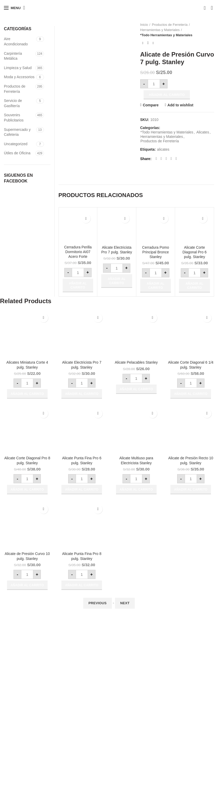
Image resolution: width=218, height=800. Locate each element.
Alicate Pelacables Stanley (136, 362)
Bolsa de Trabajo (163, 772)
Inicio (144, 25)
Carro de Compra (163, 736)
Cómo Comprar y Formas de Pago (141, 648)
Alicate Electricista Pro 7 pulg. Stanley (116, 249)
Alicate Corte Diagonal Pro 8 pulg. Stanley (27, 460)
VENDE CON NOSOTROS (134, 693)
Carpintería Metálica (13, 56)
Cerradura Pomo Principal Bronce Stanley (155, 252)
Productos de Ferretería (170, 25)
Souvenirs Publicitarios (13, 117)
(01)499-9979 (23, 655)
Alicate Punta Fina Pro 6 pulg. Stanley (81, 460)
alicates (163, 149)
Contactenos (159, 763)
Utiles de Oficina (89, 736)
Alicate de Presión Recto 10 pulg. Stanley (190, 460)
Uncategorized (15, 144)
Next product (153, 43)
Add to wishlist (181, 105)
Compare (151, 105)
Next (125, 603)
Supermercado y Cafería (96, 745)
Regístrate (157, 718)
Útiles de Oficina (17, 153)
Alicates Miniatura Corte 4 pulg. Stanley (27, 364)
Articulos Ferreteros (92, 754)
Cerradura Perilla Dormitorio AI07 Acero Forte (78, 252)
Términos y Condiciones (132, 666)
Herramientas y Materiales (160, 30)
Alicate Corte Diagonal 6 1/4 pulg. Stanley (190, 364)
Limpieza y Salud (18, 68)
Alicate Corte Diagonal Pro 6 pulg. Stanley (194, 252)
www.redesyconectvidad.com (27, 736)
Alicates (202, 132)
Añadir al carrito (167, 95)
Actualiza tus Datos (165, 754)
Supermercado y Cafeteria (17, 132)
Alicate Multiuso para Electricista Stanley (136, 460)
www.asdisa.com (17, 727)
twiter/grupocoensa (19, 763)
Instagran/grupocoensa (22, 754)
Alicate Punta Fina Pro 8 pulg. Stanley (81, 556)
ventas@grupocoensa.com (37, 668)
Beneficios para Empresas (134, 639)
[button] (78, 285)
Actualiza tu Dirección (166, 745)
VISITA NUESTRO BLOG (24, 772)
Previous (97, 603)
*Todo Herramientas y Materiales (166, 35)
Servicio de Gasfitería (13, 103)
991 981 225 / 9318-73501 (33, 662)
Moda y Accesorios (19, 77)
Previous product (142, 43)
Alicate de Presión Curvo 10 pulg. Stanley (27, 556)
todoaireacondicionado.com (26, 718)
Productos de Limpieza (94, 718)
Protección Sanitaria (92, 727)
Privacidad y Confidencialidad (137, 675)
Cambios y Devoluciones (133, 684)
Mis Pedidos (159, 727)
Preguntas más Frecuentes (135, 657)
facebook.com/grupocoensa (26, 745)
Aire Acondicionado (16, 41)
